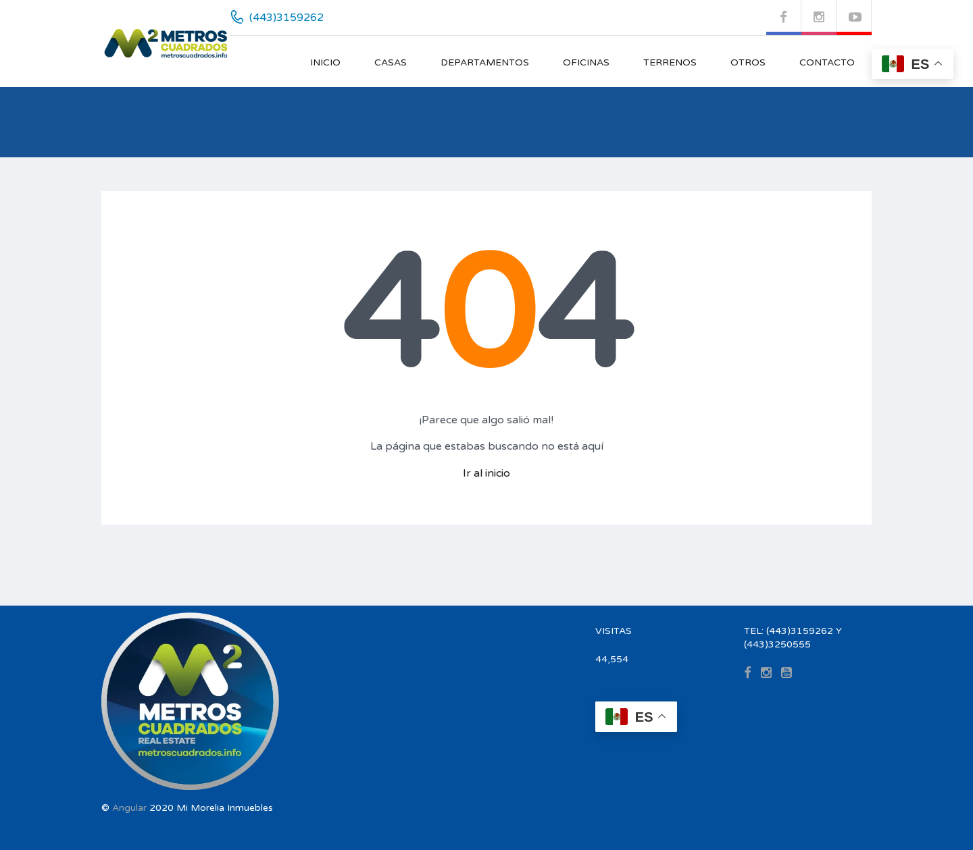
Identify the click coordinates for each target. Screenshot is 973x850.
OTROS (748, 62)
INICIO (325, 62)
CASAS (390, 62)
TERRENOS (670, 62)
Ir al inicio (486, 473)
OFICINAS (586, 62)
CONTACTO (827, 62)
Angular (129, 808)
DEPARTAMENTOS (485, 62)
